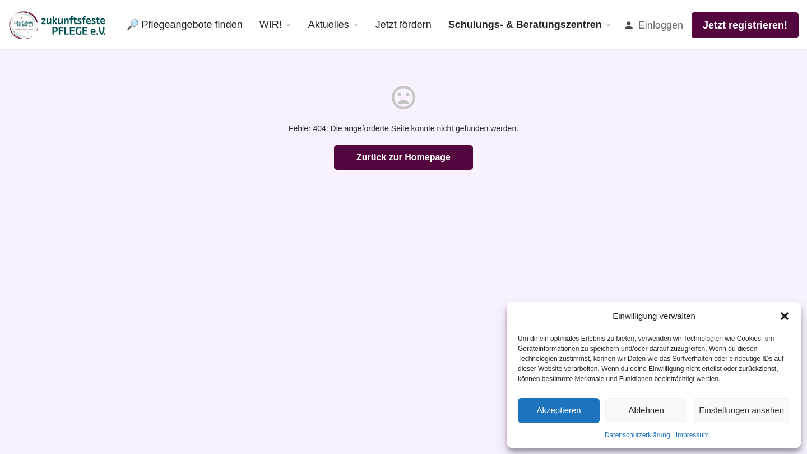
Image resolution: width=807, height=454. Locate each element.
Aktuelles (328, 24)
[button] (784, 316)
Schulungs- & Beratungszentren (525, 24)
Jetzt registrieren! (745, 25)
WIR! (270, 24)
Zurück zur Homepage (403, 157)
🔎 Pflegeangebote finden (185, 24)
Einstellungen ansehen (741, 410)
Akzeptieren (558, 410)
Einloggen (660, 25)
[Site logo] (59, 24)
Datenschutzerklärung (637, 435)
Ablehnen (646, 410)
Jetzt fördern (403, 24)
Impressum (692, 435)
